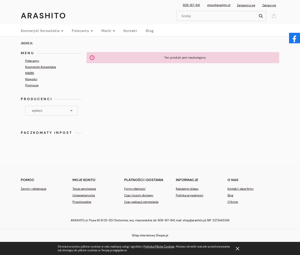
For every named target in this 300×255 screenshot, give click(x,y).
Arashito (43, 15)
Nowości (31, 79)
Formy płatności (134, 189)
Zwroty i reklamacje (33, 189)
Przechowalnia (81, 202)
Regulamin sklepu (187, 189)
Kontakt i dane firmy (241, 189)
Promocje (32, 85)
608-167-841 (191, 5)
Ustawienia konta (83, 195)
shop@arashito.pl (218, 5)
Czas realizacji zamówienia (141, 202)
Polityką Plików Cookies (159, 246)
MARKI (29, 73)
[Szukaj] (261, 16)
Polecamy (32, 61)
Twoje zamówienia (84, 189)
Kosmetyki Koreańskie (40, 67)
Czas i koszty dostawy (138, 195)
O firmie (233, 202)
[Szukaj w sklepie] (217, 16)
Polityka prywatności (189, 195)
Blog (230, 195)
